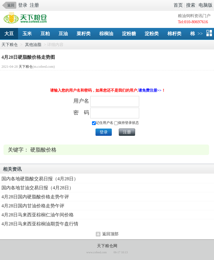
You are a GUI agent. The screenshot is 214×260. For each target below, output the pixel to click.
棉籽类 (174, 33)
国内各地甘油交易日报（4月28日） (37, 187)
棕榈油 (106, 33)
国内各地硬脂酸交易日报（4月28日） (39, 178)
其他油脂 (33, 44)
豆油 (63, 33)
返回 (10, 5)
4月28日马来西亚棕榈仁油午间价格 (37, 214)
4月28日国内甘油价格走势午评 (32, 205)
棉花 (194, 33)
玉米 (27, 33)
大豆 (9, 33)
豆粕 (45, 33)
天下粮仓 (9, 44)
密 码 (81, 112)
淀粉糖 (129, 33)
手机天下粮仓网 (26, 18)
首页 (178, 5)
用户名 (81, 101)
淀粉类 (152, 33)
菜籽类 (84, 33)
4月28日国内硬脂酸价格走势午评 (35, 196)
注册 (34, 5)
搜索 (190, 5)
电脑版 (206, 5)
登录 (23, 5)
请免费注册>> (150, 90)
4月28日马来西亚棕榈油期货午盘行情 (39, 223)
